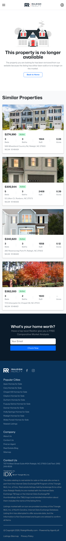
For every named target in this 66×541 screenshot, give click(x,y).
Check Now (33, 348)
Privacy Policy (27, 536)
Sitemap (7, 452)
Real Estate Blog (10, 448)
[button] (3, 5)
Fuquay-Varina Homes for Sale (16, 404)
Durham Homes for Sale (14, 400)
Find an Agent (9, 444)
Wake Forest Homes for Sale (16, 420)
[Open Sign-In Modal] (62, 5)
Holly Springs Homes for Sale (16, 412)
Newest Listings (10, 424)
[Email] (33, 341)
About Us (7, 436)
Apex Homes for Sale (12, 384)
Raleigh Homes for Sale (13, 416)
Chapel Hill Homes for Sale (15, 392)
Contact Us (8, 440)
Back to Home (33, 74)
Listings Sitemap (11, 536)
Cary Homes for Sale (12, 388)
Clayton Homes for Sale (13, 396)
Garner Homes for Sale (13, 408)
